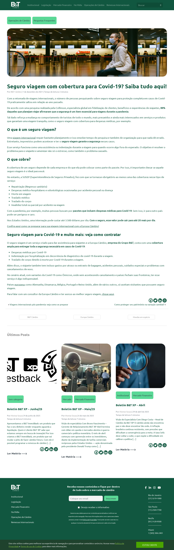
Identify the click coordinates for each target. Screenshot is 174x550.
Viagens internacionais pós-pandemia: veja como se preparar (39, 304)
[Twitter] (155, 300)
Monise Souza (17, 415)
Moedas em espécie (141, 317)
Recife (151, 518)
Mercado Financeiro (84, 399)
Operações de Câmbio (19, 20)
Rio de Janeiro (154, 495)
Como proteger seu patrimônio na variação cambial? (139, 304)
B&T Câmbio (16, 91)
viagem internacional (24, 137)
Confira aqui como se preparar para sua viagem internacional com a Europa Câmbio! (53, 226)
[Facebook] (151, 300)
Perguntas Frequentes (44, 20)
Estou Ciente (147, 544)
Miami (151, 530)
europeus (20, 284)
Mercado (67, 399)
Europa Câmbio (87, 317)
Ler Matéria (17, 453)
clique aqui (108, 294)
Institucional (123, 395)
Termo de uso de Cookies (33, 546)
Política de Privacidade (90, 520)
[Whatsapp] (165, 300)
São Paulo (152, 506)
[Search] (147, 5)
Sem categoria (15, 399)
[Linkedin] (160, 300)
